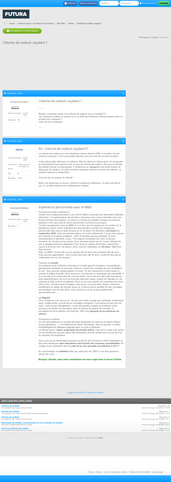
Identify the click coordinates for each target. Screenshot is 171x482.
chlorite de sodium (10, 411)
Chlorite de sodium (94, 392)
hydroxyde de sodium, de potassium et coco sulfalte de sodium (32, 422)
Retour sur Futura (88, 3)
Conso (106, 472)
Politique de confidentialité (140, 472)
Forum (12, 23)
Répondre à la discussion (22, 30)
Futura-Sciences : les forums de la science (36, 23)
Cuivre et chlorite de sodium (15, 428)
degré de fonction (76, 392)
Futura (91, 472)
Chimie (71, 23)
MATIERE (61, 23)
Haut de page (157, 472)
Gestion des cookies (119, 472)
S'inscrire (70, 3)
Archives (98, 472)
